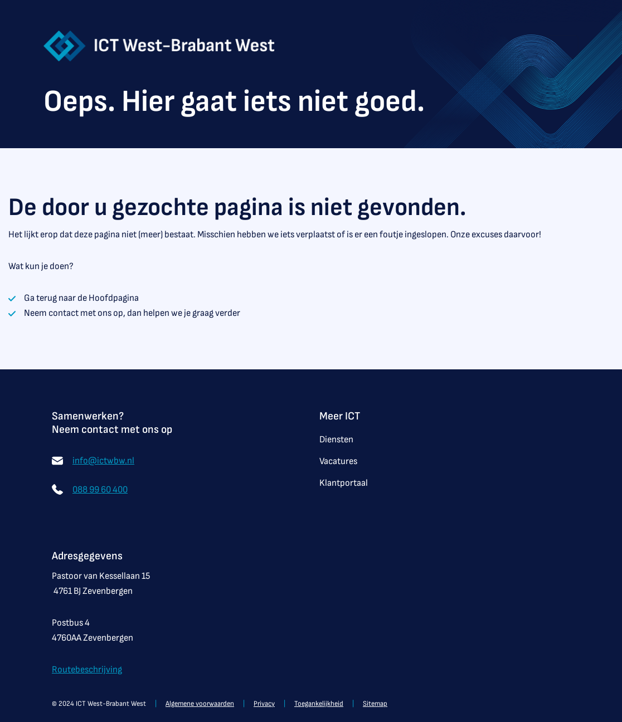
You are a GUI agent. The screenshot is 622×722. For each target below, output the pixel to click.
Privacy (264, 703)
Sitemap (375, 703)
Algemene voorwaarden (200, 703)
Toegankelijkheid (318, 703)
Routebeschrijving (87, 669)
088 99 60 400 (100, 489)
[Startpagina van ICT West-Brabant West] (159, 45)
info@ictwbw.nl (103, 460)
